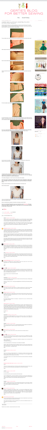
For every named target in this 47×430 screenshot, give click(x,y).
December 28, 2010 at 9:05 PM (9, 396)
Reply (4, 225)
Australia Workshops (25, 17)
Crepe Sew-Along (6, 213)
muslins (11, 213)
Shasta (5, 292)
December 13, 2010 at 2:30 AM (10, 292)
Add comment (4, 404)
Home (18, 17)
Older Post (30, 426)
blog (7, 310)
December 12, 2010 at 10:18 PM (10, 252)
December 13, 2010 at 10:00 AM (10, 329)
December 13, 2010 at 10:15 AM (11, 334)
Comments (37, 136)
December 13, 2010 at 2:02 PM (18, 363)
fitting (9, 213)
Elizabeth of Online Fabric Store (8, 363)
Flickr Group (26, 204)
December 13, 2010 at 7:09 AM (10, 303)
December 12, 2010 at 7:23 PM (11, 228)
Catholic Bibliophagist (7, 260)
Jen (4, 396)
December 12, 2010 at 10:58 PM (12, 277)
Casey (5, 303)
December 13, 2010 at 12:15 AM (10, 286)
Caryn (5, 286)
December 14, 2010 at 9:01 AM (10, 388)
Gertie (5, 334)
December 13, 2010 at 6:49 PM (10, 381)
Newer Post (3, 426)
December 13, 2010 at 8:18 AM (10, 323)
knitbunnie (5, 228)
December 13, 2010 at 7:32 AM (12, 314)
